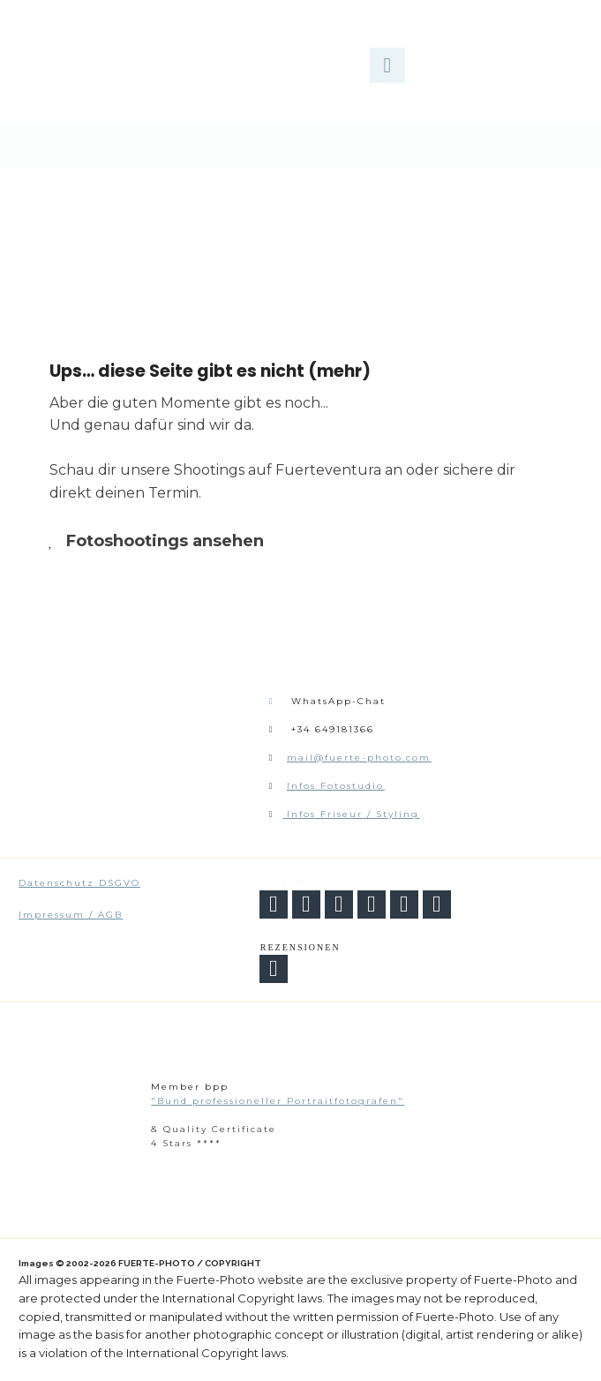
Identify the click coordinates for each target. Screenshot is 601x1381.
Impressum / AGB (71, 914)
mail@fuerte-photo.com (359, 757)
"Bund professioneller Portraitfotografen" (277, 1101)
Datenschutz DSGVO (79, 883)
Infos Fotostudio (335, 786)
